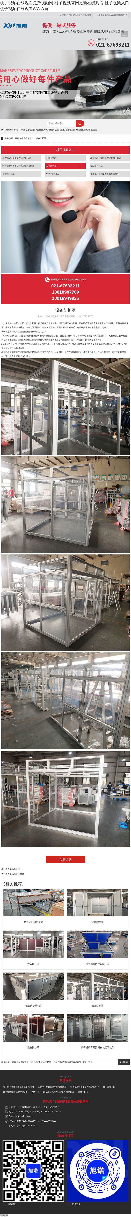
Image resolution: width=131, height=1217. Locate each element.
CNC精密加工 (52, 174)
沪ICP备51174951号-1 (27, 1126)
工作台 (22, 129)
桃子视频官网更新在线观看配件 (84, 1087)
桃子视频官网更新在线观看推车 (104, 174)
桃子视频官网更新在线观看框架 (40, 129)
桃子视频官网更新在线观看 (78, 129)
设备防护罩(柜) (17, 874)
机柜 (16, 129)
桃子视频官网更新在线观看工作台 (105, 158)
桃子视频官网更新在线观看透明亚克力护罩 (73, 1062)
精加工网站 (83, 1092)
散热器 (94, 129)
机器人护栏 (51, 158)
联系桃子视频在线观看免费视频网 (111, 15)
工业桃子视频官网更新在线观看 (52, 1087)
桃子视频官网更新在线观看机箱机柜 (18, 166)
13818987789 (29, 1121)
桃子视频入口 (27, 138)
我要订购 (65, 859)
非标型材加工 (8, 174)
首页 (17, 138)
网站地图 (4, 1215)
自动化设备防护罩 (20, 1062)
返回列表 (124, 1062)
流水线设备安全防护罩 (41, 1062)
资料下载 (35, 1092)
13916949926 (50, 1121)
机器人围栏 (60, 129)
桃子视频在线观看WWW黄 (15, 1092)
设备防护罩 (41, 138)
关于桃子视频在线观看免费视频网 (75, 15)
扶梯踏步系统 (96, 166)
